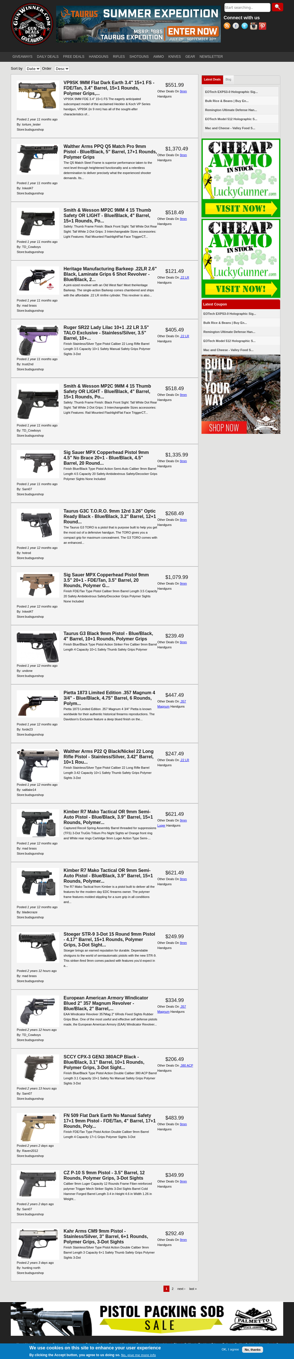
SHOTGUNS (139, 57)
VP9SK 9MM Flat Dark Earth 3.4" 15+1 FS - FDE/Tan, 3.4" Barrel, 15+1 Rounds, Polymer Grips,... (109, 88)
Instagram (254, 26)
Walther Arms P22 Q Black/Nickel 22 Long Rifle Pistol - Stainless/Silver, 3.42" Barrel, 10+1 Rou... (109, 757)
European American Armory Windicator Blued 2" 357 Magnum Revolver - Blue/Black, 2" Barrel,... (106, 1003)
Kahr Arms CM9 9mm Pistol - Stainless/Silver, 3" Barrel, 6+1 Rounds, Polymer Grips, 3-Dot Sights (106, 1236)
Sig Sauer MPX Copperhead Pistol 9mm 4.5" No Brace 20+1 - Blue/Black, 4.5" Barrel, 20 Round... (106, 458)
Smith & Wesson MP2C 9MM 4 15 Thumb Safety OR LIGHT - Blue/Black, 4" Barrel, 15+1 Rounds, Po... (107, 215)
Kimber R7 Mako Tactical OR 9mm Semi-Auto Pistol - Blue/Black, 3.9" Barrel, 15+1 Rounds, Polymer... (108, 817)
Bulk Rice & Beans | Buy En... (227, 101)
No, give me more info (138, 1355)
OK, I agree (230, 1349)
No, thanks (253, 1349)
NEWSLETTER (211, 57)
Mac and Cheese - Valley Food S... (230, 128)
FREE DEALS (74, 57)
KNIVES (174, 57)
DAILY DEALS (47, 57)
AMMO (158, 57)
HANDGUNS (98, 57)
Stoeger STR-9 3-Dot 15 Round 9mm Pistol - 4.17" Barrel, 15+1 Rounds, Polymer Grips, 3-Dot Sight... (109, 939)
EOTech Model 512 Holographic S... (231, 119)
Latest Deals (213, 78)
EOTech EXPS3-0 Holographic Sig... (231, 92)
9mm (183, 91)
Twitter (245, 26)
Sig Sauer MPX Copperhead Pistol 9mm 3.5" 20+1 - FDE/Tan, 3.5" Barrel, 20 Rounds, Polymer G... (106, 580)
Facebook (236, 26)
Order (46, 68)
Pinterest (263, 26)
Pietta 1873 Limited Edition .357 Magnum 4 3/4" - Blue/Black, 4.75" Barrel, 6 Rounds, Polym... (109, 698)
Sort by (16, 68)
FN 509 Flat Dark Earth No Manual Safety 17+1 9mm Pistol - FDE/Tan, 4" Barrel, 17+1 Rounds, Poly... (110, 1121)
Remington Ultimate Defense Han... (231, 110)
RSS (228, 26)
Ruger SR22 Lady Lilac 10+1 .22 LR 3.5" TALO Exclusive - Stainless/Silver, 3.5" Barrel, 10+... (106, 333)
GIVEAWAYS (22, 57)
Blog (228, 79)
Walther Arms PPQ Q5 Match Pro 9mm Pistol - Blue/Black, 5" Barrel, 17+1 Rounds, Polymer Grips (110, 152)
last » (193, 1288)
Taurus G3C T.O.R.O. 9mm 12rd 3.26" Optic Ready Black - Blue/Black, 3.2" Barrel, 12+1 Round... (110, 516)
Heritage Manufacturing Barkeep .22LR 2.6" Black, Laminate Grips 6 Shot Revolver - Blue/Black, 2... (110, 274)
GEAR (190, 57)
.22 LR (184, 277)
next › (181, 1288)
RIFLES (119, 57)
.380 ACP (186, 1065)
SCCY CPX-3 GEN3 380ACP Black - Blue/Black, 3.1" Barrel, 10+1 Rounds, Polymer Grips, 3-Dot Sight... (104, 1062)
